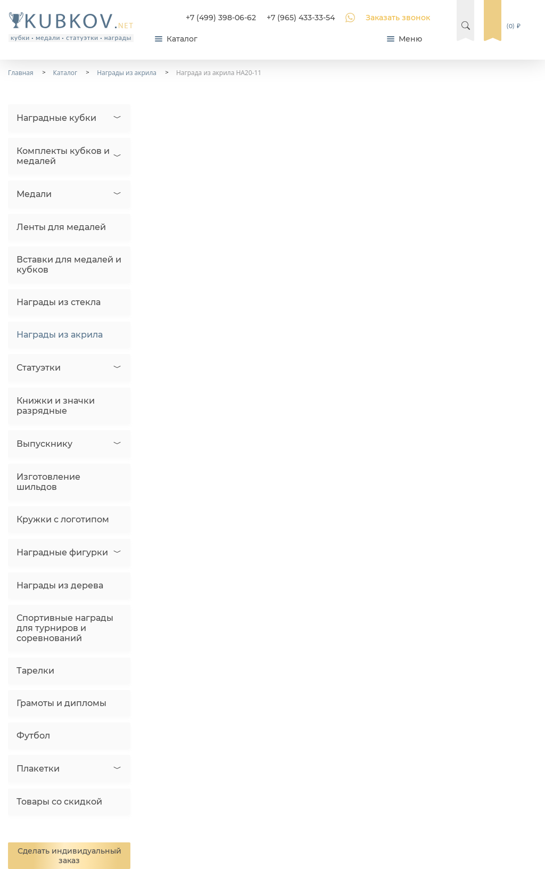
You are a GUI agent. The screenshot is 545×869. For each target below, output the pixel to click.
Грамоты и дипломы (61, 703)
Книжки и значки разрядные (55, 406)
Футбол (33, 736)
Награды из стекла (58, 302)
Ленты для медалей (61, 227)
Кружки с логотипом (62, 519)
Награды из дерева (59, 585)
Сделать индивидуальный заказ (69, 855)
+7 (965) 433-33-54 (301, 17)
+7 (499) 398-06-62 (221, 17)
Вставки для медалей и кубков (68, 265)
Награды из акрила (59, 335)
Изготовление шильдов (48, 482)
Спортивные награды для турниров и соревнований (64, 628)
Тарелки (35, 671)
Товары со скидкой (59, 802)
